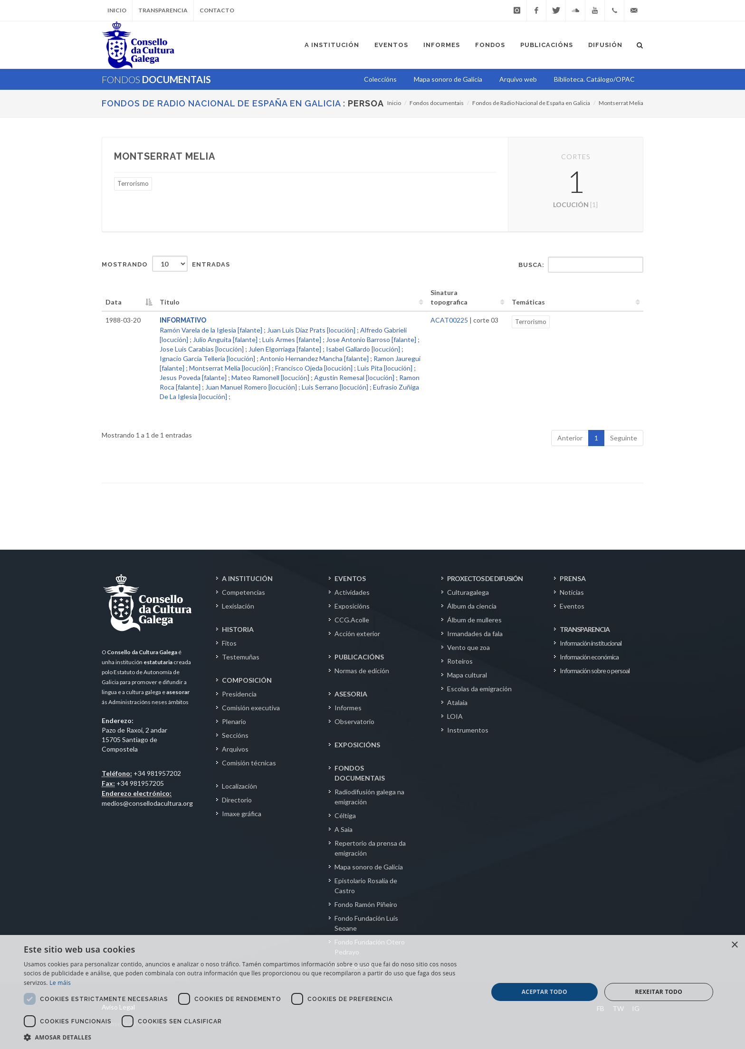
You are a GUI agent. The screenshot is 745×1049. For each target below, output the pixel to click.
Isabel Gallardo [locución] (363, 349)
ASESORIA (350, 694)
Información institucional (590, 643)
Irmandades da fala (475, 633)
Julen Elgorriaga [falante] (284, 349)
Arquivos (235, 749)
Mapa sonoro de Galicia (368, 867)
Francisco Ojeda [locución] (314, 368)
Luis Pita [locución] (384, 368)
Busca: (580, 265)
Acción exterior (357, 633)
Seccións (235, 735)
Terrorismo (133, 183)
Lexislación (238, 606)
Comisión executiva (251, 708)
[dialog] (372, 992)
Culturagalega (468, 592)
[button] (249, 1037)
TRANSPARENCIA (585, 629)
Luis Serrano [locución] (335, 387)
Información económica (589, 657)
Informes (348, 708)
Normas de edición (361, 671)
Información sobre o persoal (595, 671)
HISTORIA (238, 629)
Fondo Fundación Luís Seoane (366, 923)
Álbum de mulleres (474, 620)
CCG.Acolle (351, 620)
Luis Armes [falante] (291, 339)
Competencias (243, 592)
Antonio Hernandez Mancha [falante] (314, 358)
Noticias (572, 592)
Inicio (116, 10)
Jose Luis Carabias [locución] (202, 349)
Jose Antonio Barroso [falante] (371, 339)
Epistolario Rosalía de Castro (365, 886)
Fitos (229, 643)
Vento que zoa (468, 647)
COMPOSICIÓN (247, 680)
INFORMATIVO (183, 320)
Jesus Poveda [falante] (193, 377)
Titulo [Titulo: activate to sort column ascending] (170, 302)
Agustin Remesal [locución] (354, 377)
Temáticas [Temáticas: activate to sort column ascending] (528, 302)
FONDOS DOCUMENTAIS (359, 773)
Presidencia (239, 694)
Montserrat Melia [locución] (229, 368)
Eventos (572, 606)
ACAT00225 (449, 320)
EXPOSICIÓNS (357, 745)
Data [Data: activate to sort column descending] (113, 302)
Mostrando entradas (166, 264)
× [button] (734, 945)
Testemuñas (240, 657)
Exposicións (352, 606)
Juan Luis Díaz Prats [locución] (311, 330)
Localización (239, 786)
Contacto (217, 10)
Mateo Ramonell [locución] (270, 377)
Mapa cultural (467, 675)
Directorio (237, 800)
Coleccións (380, 79)
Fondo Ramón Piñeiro (365, 904)
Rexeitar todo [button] (658, 992)
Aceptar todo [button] (544, 992)
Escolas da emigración (479, 689)
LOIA (455, 716)
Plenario (234, 721)
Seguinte (623, 438)
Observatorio (354, 721)
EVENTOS (350, 578)
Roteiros (460, 661)
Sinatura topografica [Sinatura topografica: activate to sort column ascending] (449, 297)
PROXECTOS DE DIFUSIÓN (485, 578)
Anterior (570, 438)
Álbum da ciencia (472, 606)
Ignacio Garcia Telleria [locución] (207, 358)
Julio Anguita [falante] (225, 339)
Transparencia (163, 10)
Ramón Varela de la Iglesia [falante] (211, 330)
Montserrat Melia (621, 102)
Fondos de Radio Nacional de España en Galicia (221, 103)
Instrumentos (467, 730)
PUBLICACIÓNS (359, 657)
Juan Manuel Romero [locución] (251, 387)
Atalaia (457, 702)
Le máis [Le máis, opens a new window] (60, 983)
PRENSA (573, 578)
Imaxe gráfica (241, 814)
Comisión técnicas (249, 763)
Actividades (352, 592)
